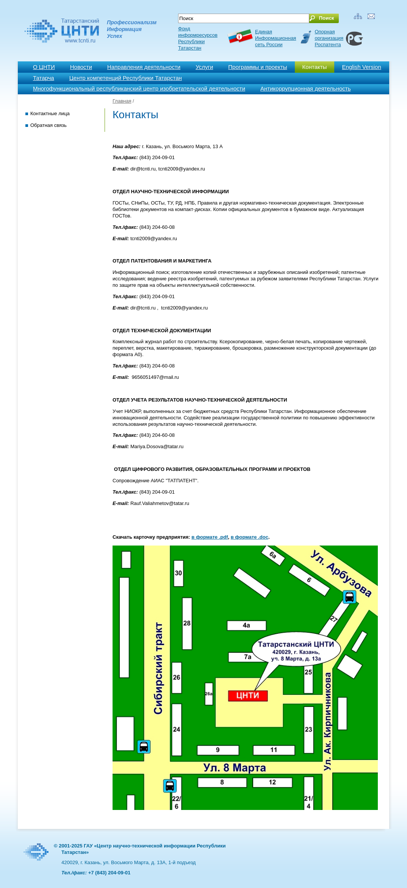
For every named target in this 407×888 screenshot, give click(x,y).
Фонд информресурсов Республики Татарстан (198, 38)
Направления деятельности (143, 67)
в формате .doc (249, 537)
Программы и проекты (257, 67)
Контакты (314, 67)
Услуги (204, 67)
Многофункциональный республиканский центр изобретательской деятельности (139, 88)
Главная (122, 101)
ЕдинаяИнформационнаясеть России (275, 38)
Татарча (43, 78)
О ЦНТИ (44, 67)
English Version (361, 67)
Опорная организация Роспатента (329, 38)
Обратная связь (48, 125)
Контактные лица (50, 113)
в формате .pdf (209, 537)
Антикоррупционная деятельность (305, 88)
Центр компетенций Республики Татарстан (125, 78)
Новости (81, 67)
